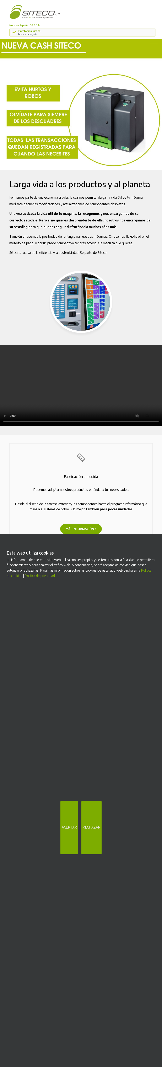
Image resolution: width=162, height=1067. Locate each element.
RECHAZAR (91, 827)
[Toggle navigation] (154, 46)
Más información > (81, 529)
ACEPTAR (69, 827)
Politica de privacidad (40, 576)
